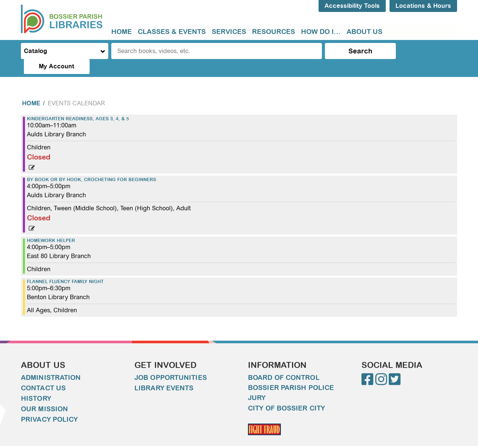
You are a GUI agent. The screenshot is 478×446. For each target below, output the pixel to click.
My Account (426, 51)
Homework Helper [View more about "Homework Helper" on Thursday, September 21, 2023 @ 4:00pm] (51, 225)
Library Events (163, 373)
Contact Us (43, 373)
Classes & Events (172, 32)
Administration (51, 363)
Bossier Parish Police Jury (291, 378)
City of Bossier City (286, 393)
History (36, 384)
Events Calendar (76, 88)
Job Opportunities (170, 363)
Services (229, 32)
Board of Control (284, 363)
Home (121, 32)
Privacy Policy (49, 404)
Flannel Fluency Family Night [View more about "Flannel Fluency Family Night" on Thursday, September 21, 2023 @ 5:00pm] (65, 266)
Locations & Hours (423, 5)
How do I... (321, 32)
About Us (364, 32)
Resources (273, 32)
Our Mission (44, 394)
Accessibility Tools (352, 5)
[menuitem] (121, 32)
